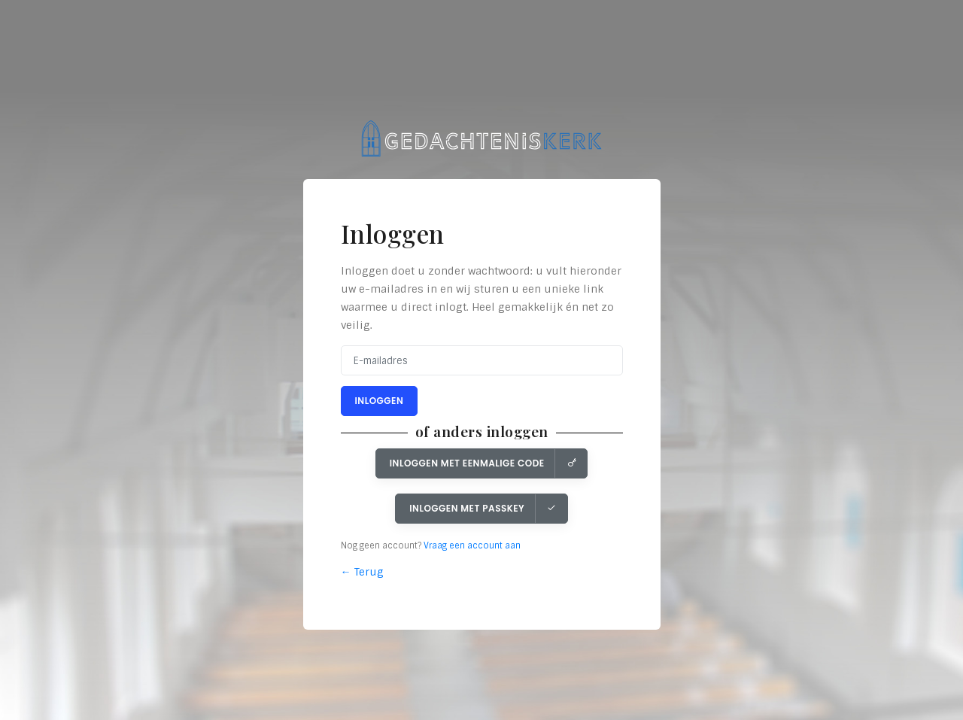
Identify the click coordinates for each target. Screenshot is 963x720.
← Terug (362, 572)
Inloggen (379, 400)
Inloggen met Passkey (483, 508)
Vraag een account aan (472, 545)
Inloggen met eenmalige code (483, 463)
